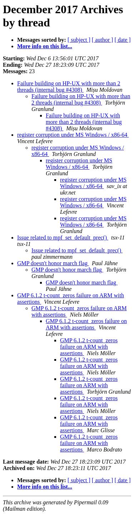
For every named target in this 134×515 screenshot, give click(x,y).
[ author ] (102, 40)
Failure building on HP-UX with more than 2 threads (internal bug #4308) (68, 86)
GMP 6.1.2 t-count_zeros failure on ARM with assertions (86, 324)
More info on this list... (44, 46)
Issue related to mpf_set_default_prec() (62, 237)
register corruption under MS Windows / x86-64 (73, 135)
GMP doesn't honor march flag (53, 263)
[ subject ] (79, 40)
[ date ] (122, 40)
